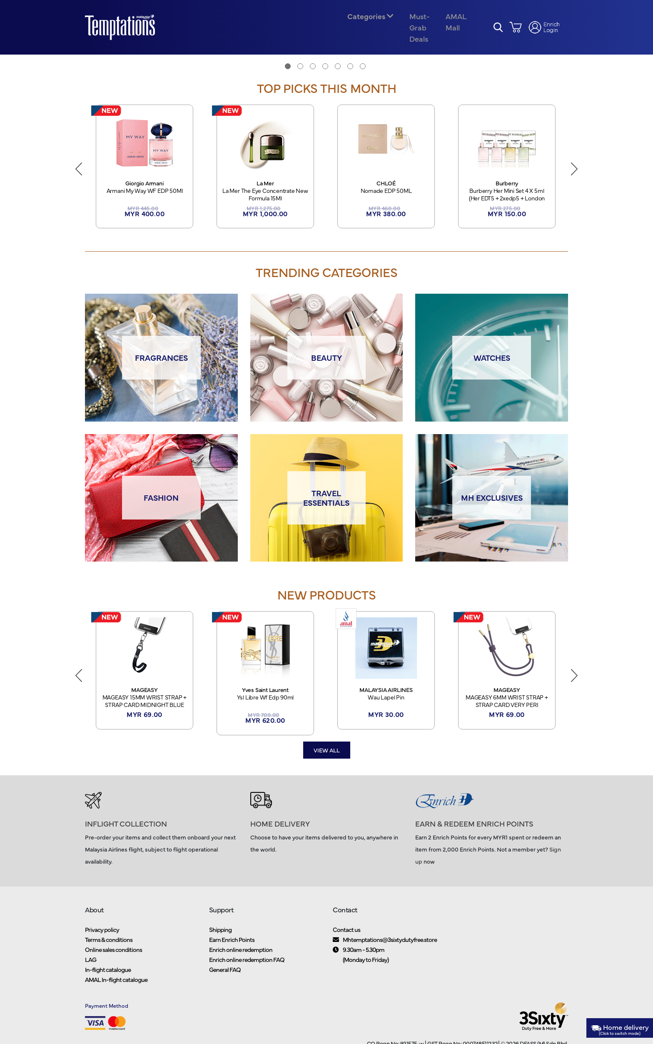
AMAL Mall (454, 26)
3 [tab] (313, 74)
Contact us (346, 941)
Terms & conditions (108, 951)
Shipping (220, 941)
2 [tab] (300, 74)
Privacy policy (102, 941)
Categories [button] (365, 20)
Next (574, 176)
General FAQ (225, 981)
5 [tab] (338, 74)
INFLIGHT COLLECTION (126, 835)
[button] (498, 31)
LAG (90, 971)
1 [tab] (288, 74)
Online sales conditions (113, 961)
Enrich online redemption (240, 961)
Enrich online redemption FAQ (246, 971)
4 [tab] (325, 74)
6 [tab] (350, 74)
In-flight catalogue (108, 981)
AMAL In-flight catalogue (116, 991)
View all (327, 761)
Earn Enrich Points (231, 951)
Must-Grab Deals (418, 31)
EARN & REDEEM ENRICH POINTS (474, 835)
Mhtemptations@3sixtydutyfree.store (390, 951)
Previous (79, 176)
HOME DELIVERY (280, 835)
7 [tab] (363, 74)
